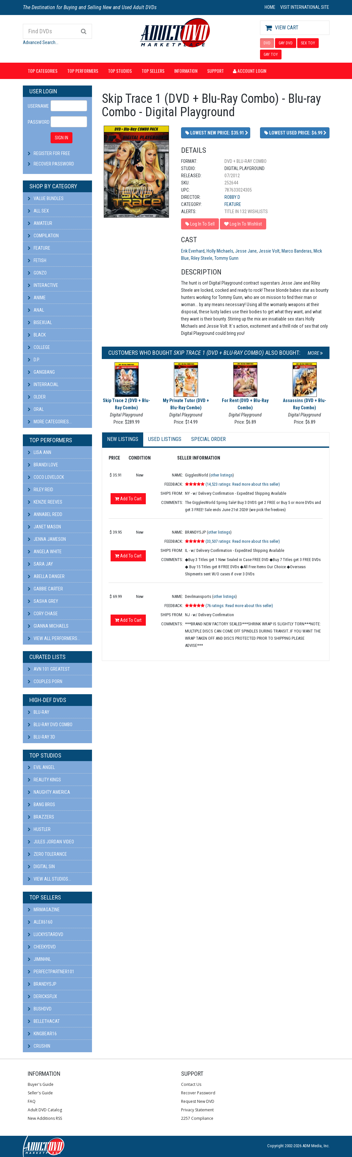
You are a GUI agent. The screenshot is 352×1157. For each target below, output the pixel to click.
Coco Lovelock (46, 477)
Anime (37, 297)
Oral (36, 409)
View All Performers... (54, 638)
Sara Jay (40, 564)
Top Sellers (153, 70)
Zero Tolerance (47, 854)
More (315, 353)
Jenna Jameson (47, 539)
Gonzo (37, 272)
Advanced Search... (40, 42)
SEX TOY (308, 43)
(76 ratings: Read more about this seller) (239, 605)
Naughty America (49, 792)
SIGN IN (61, 137)
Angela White (45, 551)
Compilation (43, 235)
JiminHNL (39, 959)
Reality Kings (44, 779)
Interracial (43, 384)
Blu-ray (38, 712)
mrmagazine (44, 909)
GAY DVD (286, 43)
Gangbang (41, 372)
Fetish (37, 260)
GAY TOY (271, 54)
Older (37, 396)
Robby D (232, 197)
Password (37, 122)
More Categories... (50, 421)
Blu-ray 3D (41, 737)
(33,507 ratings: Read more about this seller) (243, 541)
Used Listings (164, 439)
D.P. (34, 359)
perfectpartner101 (51, 971)
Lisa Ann (39, 452)
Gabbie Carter (45, 588)
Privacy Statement (197, 1110)
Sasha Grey (43, 601)
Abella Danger (46, 576)
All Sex (38, 210)
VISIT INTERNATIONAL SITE (304, 7)
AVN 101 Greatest (49, 669)
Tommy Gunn (226, 258)
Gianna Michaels (48, 626)
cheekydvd (42, 946)
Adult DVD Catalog (45, 1110)
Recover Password (54, 163)
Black (37, 334)
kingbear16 (42, 1033)
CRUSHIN (39, 1046)
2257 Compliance (197, 1118)
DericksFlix (42, 996)
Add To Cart (128, 498)
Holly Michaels (220, 251)
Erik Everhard (193, 251)
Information (185, 70)
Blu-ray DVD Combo (50, 724)
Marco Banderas (297, 251)
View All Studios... (49, 879)
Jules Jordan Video (51, 841)
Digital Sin (41, 866)
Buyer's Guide (41, 1084)
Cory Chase (43, 613)
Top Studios (120, 70)
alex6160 (40, 922)
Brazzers (41, 817)
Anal (36, 310)
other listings (221, 475)
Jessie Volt (269, 251)
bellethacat (44, 1021)
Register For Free (52, 153)
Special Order (208, 439)
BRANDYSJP (42, 984)
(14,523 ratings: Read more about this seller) (243, 484)
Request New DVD (197, 1101)
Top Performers (82, 70)
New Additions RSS (45, 1118)
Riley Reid (40, 489)
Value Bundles (46, 198)
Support (215, 70)
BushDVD (40, 1008)
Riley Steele (201, 258)
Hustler (39, 829)
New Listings (122, 439)
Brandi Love (43, 464)
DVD (267, 43)
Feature (39, 248)
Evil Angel (41, 767)
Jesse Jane (246, 251)
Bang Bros (41, 804)
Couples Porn (45, 681)
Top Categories (42, 70)
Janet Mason (44, 526)
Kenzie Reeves (45, 502)
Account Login (249, 70)
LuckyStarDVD (45, 934)
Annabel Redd (45, 514)
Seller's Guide (40, 1093)
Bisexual (40, 322)
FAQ (32, 1101)
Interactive (43, 285)
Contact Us (191, 1084)
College (39, 347)
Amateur (40, 223)
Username (37, 106)
